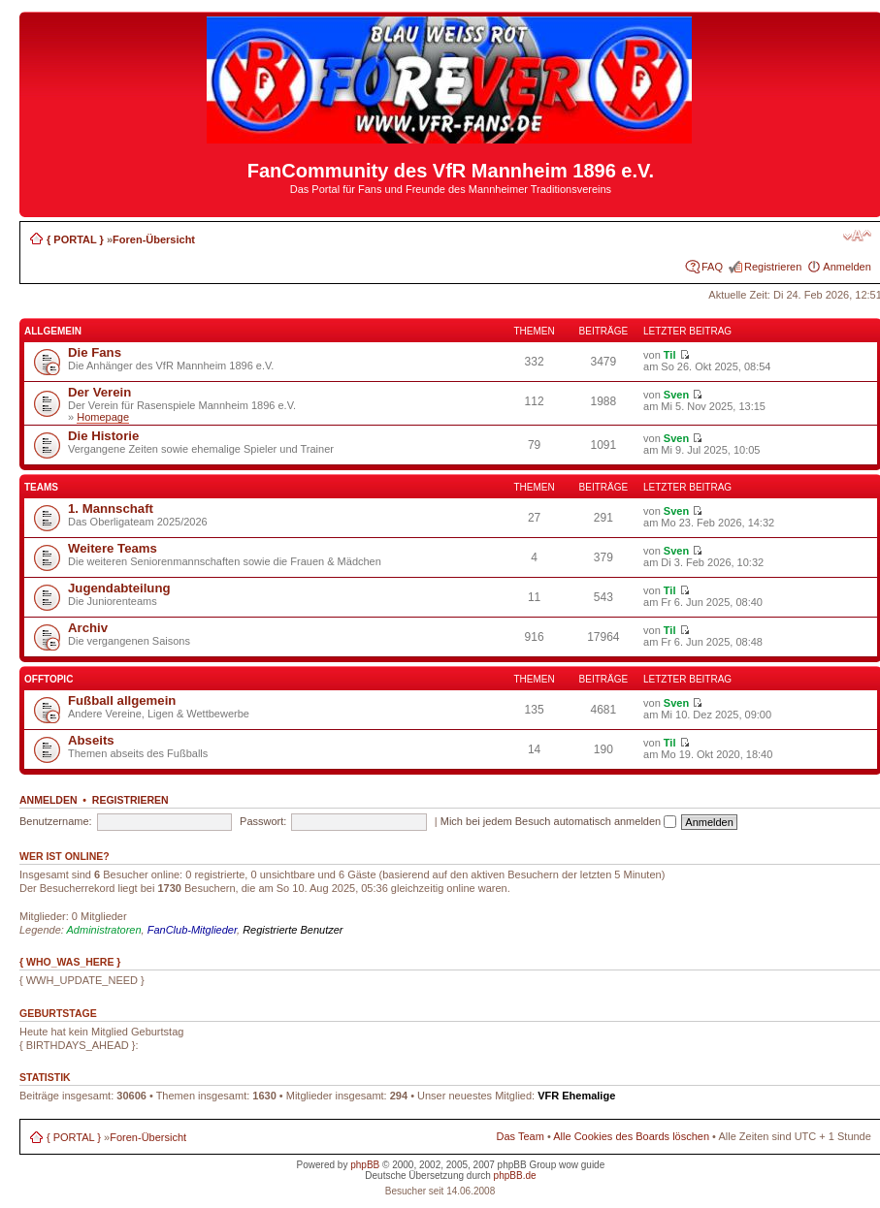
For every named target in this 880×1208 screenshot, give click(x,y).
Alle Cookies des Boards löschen (631, 1136)
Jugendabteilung (119, 588)
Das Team (520, 1136)
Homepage (103, 417)
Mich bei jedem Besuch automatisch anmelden (558, 821)
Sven (676, 394)
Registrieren (772, 266)
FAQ (712, 266)
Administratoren (104, 930)
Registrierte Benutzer (292, 930)
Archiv (88, 627)
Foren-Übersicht (154, 239)
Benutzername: (55, 821)
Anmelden (847, 266)
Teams (41, 487)
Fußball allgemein (122, 700)
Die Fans (94, 352)
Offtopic (48, 679)
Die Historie (103, 436)
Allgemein (52, 331)
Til (670, 355)
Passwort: (263, 821)
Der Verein (99, 392)
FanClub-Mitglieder (192, 930)
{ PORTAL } (75, 239)
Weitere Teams (112, 548)
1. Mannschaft (110, 508)
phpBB (364, 1165)
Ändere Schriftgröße (857, 235)
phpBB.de (515, 1175)
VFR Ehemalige (576, 1095)
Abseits (91, 740)
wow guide (581, 1165)
